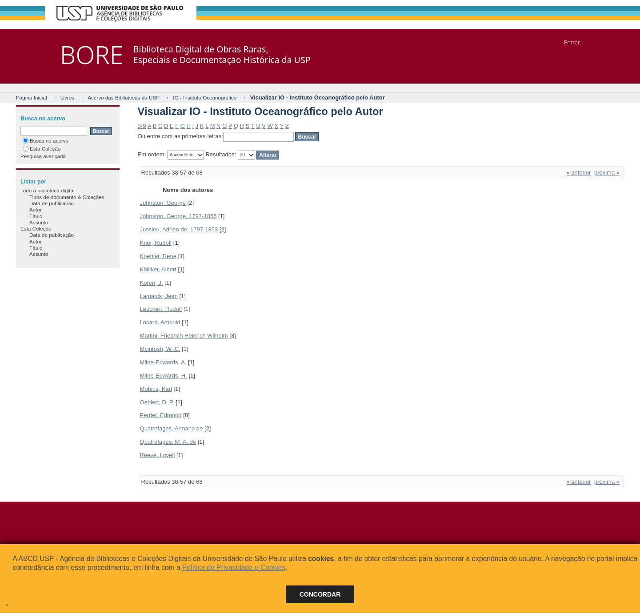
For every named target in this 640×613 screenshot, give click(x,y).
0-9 (142, 126)
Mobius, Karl (156, 389)
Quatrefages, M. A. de (168, 441)
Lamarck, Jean (159, 296)
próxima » (607, 172)
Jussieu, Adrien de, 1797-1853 (179, 229)
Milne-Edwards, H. (163, 375)
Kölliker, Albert (158, 269)
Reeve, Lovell (157, 455)
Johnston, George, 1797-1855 (178, 216)
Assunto (38, 222)
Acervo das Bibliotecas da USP (124, 97)
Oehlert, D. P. (157, 402)
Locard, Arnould (160, 322)
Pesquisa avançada (43, 156)
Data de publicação (51, 203)
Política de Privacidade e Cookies (233, 567)
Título (35, 216)
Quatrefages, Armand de (171, 428)
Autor (35, 209)
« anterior (578, 172)
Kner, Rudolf (156, 242)
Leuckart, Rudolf (161, 309)
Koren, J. (151, 282)
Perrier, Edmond (161, 415)
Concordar (320, 594)
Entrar (572, 42)
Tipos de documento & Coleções (66, 197)
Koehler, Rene (158, 256)
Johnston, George (163, 202)
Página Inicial (31, 97)
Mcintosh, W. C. (160, 349)
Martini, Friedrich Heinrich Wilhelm (184, 335)
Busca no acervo (45, 140)
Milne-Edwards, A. (163, 362)
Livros (67, 97)
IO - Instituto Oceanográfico (204, 97)
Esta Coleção (42, 148)
